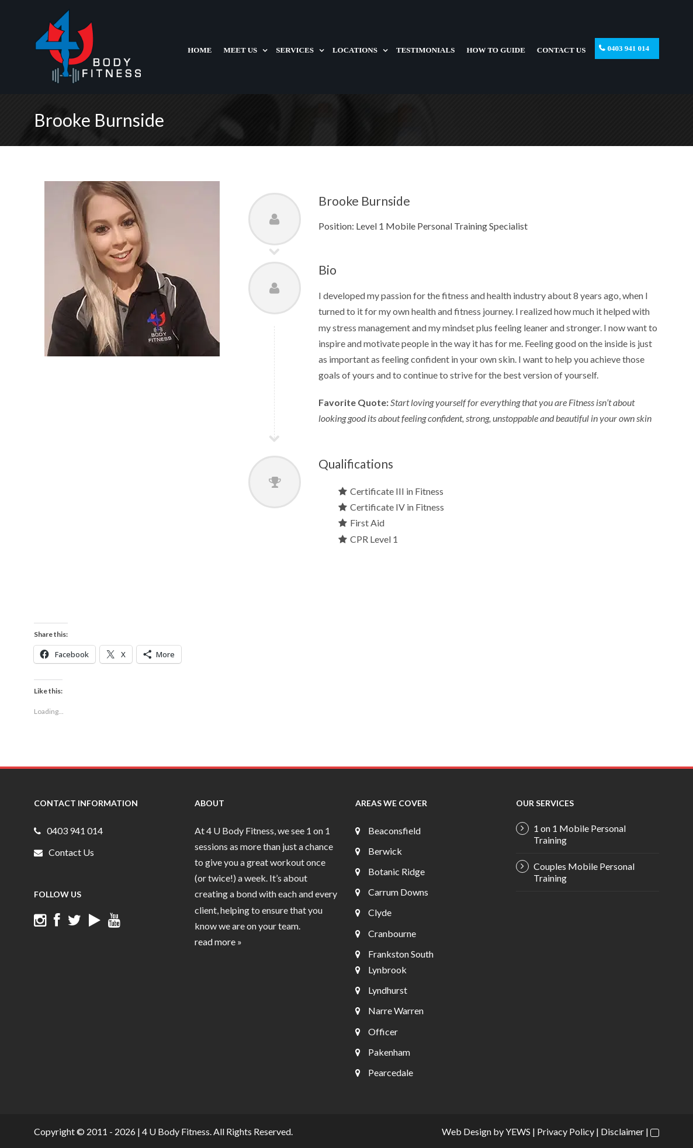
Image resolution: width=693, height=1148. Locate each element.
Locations (354, 50)
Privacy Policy (565, 1131)
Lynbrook (387, 969)
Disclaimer (622, 1131)
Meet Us (240, 50)
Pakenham (389, 1051)
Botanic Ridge (396, 871)
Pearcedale (390, 1072)
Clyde (379, 912)
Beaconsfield (394, 830)
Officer (383, 1031)
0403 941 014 (629, 48)
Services (295, 50)
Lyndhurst (387, 990)
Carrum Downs (398, 891)
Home (200, 50)
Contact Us (561, 50)
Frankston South (401, 953)
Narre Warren (396, 1010)
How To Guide (495, 50)
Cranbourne (392, 933)
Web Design (466, 1131)
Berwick (385, 850)
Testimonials (425, 50)
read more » (218, 941)
